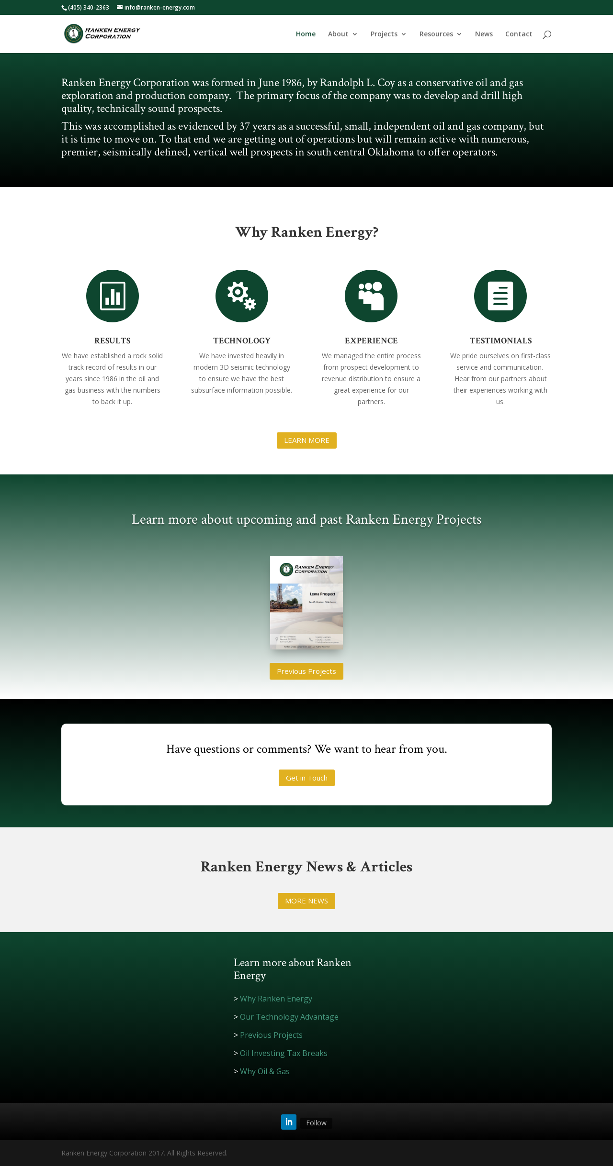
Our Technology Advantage (289, 1017)
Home (306, 34)
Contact (519, 34)
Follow (316, 1122)
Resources (436, 34)
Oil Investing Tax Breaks (284, 1053)
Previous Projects (306, 671)
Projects (384, 34)
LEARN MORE (306, 440)
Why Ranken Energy (276, 998)
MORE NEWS (306, 900)
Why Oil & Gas (265, 1071)
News (484, 34)
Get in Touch (307, 777)
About (338, 34)
